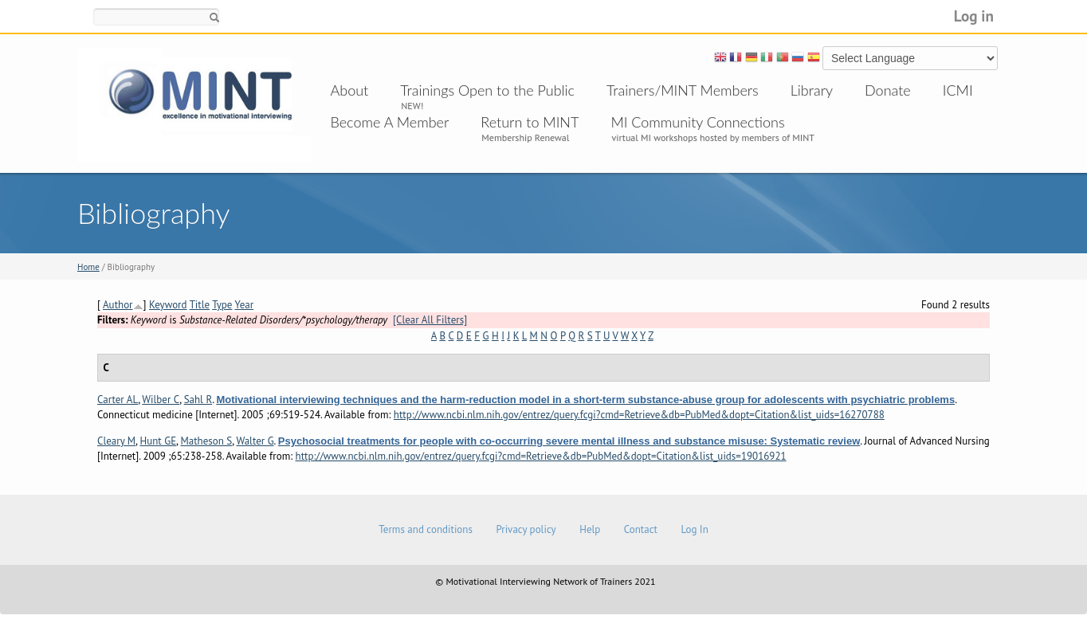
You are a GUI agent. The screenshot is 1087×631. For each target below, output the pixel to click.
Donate (888, 90)
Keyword (168, 305)
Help (589, 529)
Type (222, 305)
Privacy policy (525, 529)
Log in (974, 15)
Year (244, 305)
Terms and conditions (426, 529)
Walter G (254, 441)
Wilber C (160, 399)
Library (812, 90)
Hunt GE (157, 441)
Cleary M (116, 441)
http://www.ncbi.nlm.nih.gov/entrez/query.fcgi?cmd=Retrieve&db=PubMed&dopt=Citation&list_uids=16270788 (639, 414)
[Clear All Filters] (430, 320)
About (350, 90)
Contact (640, 529)
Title (200, 305)
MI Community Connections (697, 122)
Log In (694, 529)
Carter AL (117, 399)
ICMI (958, 90)
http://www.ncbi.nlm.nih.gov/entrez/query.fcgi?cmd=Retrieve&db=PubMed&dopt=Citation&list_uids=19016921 (541, 456)
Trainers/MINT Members (682, 90)
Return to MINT (530, 122)
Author (118, 305)
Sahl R (198, 399)
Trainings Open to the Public (487, 90)
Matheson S (206, 441)
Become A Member (390, 122)
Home (88, 266)
